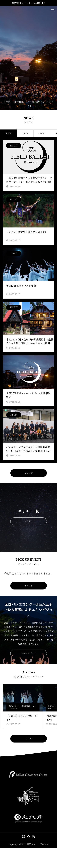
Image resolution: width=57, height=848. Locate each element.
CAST (28, 521)
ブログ (28, 738)
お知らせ (28, 472)
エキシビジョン (28, 653)
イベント (28, 585)
